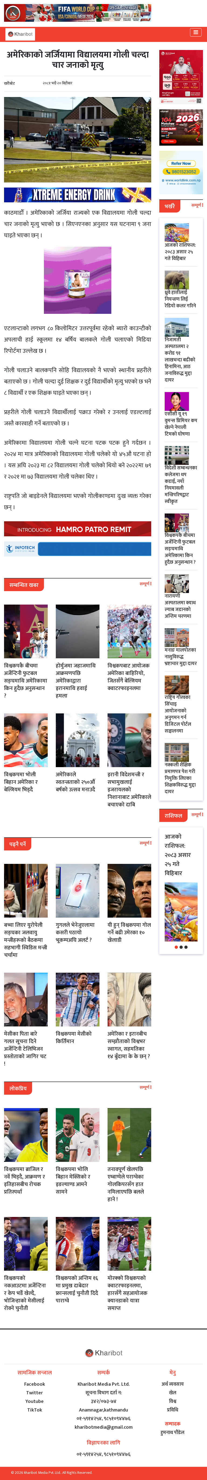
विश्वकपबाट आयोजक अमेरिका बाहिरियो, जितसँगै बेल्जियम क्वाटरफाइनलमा (129, 677)
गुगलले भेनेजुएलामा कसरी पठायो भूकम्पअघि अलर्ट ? (75, 933)
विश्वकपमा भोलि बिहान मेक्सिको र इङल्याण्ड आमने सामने (73, 1181)
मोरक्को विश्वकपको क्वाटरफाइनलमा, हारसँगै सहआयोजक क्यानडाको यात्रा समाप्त (127, 1293)
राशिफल (173, 816)
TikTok (34, 1410)
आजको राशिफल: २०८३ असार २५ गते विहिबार (180, 252)
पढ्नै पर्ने (17, 844)
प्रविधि (172, 1410)
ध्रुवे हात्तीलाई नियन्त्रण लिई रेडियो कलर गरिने (180, 299)
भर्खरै (170, 206)
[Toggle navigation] (196, 32)
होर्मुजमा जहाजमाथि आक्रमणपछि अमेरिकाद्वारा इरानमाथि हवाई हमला (76, 681)
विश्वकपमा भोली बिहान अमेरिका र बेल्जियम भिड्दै (21, 782)
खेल (172, 1393)
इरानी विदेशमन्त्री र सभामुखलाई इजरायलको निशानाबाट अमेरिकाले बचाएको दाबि (129, 789)
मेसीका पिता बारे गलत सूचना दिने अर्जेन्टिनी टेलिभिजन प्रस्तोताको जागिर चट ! (25, 1049)
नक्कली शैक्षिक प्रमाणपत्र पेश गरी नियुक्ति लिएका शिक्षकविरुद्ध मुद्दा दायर (180, 778)
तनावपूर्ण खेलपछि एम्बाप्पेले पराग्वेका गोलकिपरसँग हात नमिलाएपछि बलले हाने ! (126, 1184)
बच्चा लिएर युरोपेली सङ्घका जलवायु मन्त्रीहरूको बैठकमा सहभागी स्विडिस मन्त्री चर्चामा (25, 940)
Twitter (34, 1393)
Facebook (34, 1384)
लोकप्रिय (18, 1088)
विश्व (172, 1402)
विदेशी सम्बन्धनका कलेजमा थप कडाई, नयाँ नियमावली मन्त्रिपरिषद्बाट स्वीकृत (181, 485)
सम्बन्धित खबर (24, 585)
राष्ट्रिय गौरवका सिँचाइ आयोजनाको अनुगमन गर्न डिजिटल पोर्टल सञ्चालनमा (178, 714)
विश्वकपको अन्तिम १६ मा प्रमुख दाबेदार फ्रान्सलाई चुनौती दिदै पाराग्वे (77, 1289)
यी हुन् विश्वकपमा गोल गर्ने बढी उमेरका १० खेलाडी (129, 933)
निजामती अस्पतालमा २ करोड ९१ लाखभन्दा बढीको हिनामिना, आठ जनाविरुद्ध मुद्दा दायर (180, 360)
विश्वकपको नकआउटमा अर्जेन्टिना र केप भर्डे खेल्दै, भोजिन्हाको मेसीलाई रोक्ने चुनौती (25, 1293)
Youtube (34, 1402)
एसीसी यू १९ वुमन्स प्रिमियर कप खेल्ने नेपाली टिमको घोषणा (181, 424)
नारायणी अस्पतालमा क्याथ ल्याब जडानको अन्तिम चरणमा (180, 606)
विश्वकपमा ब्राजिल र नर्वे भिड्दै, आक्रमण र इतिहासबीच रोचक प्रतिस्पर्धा (24, 1181)
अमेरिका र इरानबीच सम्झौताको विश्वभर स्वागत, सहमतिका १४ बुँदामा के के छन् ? (129, 1045)
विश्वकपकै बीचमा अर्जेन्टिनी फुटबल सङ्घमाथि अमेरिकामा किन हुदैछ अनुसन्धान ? (25, 681)
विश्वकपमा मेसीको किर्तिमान (74, 1037)
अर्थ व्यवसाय (172, 1384)
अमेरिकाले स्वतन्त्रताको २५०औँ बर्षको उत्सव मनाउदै (75, 782)
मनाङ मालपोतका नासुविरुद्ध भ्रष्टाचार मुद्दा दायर (181, 657)
